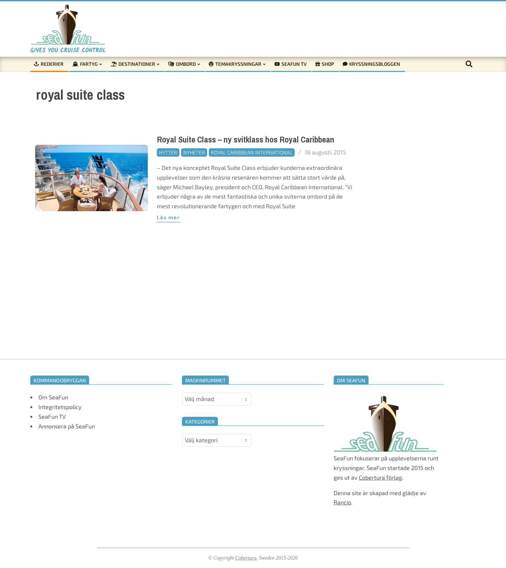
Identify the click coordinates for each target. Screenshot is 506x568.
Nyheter (194, 152)
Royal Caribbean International (251, 152)
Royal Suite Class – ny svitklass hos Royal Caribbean (245, 139)
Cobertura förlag (380, 477)
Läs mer (168, 217)
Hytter (168, 152)
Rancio (342, 502)
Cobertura (246, 558)
